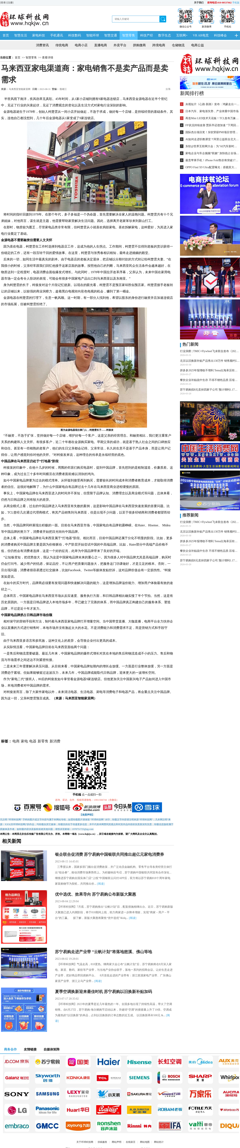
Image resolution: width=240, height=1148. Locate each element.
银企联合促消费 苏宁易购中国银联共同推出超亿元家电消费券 (109, 854)
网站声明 (116, 1142)
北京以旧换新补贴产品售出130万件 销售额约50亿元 (210, 360)
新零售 (43, 741)
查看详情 (47, 57)
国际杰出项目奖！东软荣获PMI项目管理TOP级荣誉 (212, 132)
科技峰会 (220, 35)
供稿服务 (102, 1142)
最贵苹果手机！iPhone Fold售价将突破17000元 (212, 160)
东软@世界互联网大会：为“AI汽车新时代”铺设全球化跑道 (212, 146)
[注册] (10, 2)
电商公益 (197, 45)
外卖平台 (120, 45)
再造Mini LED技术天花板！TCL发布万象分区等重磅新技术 (212, 118)
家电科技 (38, 35)
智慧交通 (110, 35)
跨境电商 (158, 45)
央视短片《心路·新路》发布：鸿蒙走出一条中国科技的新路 (212, 104)
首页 (6, 35)
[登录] (3, 2)
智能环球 (92, 35)
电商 (16, 741)
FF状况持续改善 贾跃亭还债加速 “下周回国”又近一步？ (212, 125)
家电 (24, 741)
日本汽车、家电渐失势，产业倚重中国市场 (212, 111)
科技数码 (74, 35)
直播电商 (100, 45)
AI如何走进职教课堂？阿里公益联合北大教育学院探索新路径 (212, 139)
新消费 (55, 741)
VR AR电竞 (201, 35)
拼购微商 (139, 45)
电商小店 (81, 45)
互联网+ (182, 35)
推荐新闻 (189, 515)
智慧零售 (128, 35)
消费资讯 (42, 45)
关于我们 (199, 2)
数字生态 (164, 35)
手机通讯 (56, 35)
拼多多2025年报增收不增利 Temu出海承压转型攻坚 (210, 370)
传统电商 (61, 45)
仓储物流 (178, 45)
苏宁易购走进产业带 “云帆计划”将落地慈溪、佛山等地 (103, 952)
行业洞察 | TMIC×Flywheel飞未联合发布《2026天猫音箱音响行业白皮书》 (210, 351)
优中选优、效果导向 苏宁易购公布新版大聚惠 (95, 894)
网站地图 (145, 1142)
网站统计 (159, 1142)
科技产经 (146, 35)
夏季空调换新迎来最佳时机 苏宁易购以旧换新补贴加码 (103, 991)
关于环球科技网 (84, 1142)
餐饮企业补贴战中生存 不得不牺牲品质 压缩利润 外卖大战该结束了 (210, 380)
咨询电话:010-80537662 (219, 2)
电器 (32, 741)
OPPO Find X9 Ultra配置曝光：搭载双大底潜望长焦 (212, 167)
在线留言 (130, 1142)
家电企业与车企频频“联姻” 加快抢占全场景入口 (212, 153)
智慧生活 (20, 35)
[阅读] (100, 883)
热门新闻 (189, 344)
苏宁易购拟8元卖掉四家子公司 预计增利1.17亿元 (210, 389)
